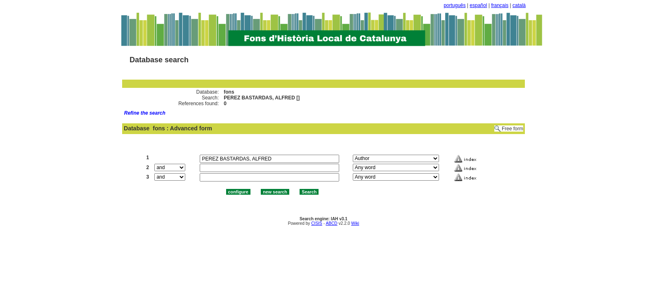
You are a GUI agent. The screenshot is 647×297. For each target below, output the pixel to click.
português (454, 5)
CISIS (316, 223)
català (519, 5)
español (478, 5)
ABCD (331, 223)
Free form (512, 129)
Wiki (355, 223)
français (499, 5)
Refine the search (144, 113)
